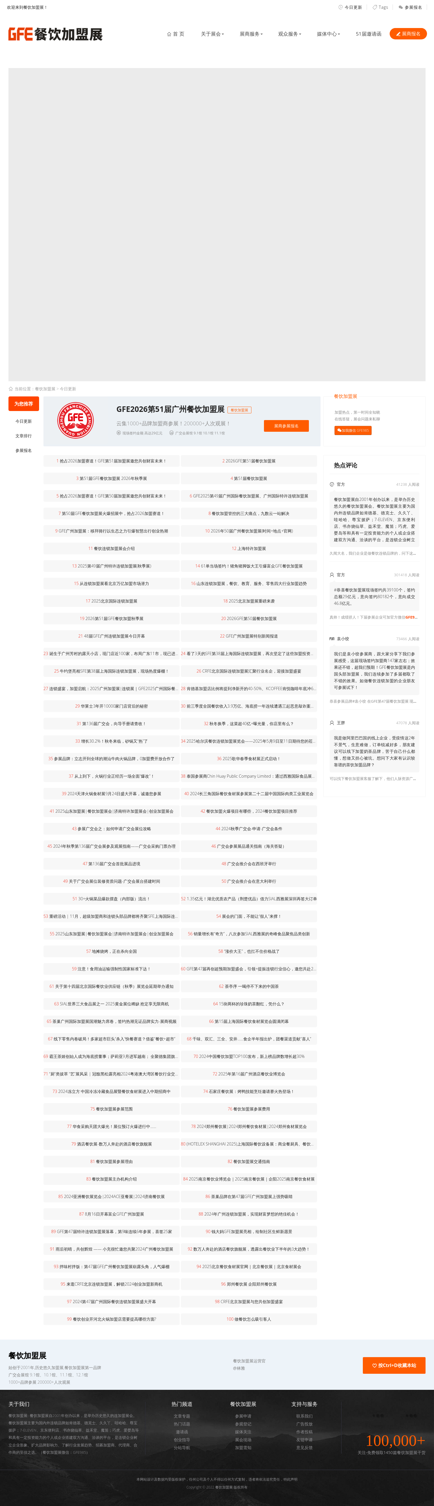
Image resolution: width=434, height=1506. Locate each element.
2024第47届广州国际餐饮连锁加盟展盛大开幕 (111, 1301)
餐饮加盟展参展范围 (111, 1109)
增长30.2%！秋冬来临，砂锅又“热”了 (111, 741)
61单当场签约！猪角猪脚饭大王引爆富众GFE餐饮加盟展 (249, 566)
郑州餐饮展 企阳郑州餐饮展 (249, 1284)
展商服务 (246, 33)
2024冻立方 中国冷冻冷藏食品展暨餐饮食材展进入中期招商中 (111, 1091)
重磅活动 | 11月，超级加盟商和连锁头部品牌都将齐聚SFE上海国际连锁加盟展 (111, 916)
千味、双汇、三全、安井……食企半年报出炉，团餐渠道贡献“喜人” (249, 1039)
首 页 (170, 33)
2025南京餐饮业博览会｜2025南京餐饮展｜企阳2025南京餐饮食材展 (249, 1179)
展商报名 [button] (408, 33)
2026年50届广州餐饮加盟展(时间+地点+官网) (249, 531)
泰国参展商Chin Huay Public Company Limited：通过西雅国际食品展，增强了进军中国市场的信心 (249, 776)
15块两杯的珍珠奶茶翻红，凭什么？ (249, 1004)
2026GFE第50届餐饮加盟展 (248, 618)
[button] (182, 421)
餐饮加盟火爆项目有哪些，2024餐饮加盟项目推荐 (249, 811)
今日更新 (350, 7)
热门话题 (182, 1424)
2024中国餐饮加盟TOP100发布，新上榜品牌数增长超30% (248, 1056)
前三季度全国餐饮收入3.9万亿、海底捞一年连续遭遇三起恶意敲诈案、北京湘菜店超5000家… (249, 706)
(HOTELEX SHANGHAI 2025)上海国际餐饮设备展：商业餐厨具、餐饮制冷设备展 (249, 1144)
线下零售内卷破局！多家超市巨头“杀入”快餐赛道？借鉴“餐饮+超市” (111, 1039)
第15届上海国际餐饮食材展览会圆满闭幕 (249, 1021)
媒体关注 (243, 1431)
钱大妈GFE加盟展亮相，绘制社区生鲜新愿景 (249, 1231)
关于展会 (207, 33)
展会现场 (243, 1439)
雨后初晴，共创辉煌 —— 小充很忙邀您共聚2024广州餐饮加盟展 (111, 1249)
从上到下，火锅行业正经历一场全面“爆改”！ (112, 776)
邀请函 (182, 1431)
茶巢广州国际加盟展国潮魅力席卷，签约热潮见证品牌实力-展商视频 (111, 1021)
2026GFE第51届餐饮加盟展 (248, 461)
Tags (380, 7)
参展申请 (243, 1416)
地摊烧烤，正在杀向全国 (111, 951)
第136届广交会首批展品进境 (112, 863)
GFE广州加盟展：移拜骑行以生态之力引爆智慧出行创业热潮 (111, 531)
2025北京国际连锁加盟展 (112, 601)
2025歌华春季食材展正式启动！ (249, 758)
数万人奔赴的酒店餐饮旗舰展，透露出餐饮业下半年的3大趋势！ (249, 1249)
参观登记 (243, 1424)
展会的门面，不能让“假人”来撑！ (249, 916)
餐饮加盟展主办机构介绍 (111, 1179)
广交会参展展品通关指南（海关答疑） (249, 846)
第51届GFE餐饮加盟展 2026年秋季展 (111, 478)
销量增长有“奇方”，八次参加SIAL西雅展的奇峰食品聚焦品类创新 (249, 933)
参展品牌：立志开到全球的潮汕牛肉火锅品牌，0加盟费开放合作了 (111, 758)
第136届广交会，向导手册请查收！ (112, 723)
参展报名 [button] (410, 7)
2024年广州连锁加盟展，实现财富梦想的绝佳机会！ (249, 1214)
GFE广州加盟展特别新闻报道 (249, 636)
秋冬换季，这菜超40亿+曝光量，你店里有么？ (249, 723)
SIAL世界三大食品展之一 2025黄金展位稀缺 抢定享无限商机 (111, 1004)
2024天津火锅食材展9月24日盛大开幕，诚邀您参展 (112, 793)
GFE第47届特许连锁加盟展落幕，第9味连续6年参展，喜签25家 (111, 1231)
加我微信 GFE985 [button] (355, 430)
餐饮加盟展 (45, 388)
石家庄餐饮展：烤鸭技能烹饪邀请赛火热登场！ (249, 1091)
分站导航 (182, 1447)
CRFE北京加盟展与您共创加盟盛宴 (249, 1301)
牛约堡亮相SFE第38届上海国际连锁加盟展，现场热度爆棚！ (111, 671)
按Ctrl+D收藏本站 (394, 1365)
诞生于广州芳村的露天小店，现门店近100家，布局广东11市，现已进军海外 (111, 653)
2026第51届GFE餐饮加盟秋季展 (111, 618)
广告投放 (304, 1424)
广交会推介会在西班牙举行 (249, 863)
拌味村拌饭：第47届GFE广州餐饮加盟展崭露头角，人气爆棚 (111, 1266)
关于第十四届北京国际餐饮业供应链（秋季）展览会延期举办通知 (112, 986)
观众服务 (286, 33)
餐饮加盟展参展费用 (249, 1109)
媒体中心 (326, 33)
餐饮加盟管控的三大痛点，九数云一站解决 (249, 513)
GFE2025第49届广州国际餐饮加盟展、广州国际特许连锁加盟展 (249, 496)
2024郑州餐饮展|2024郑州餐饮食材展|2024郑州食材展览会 (249, 1126)
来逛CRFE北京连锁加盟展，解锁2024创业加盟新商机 (111, 1284)
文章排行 (23, 435)
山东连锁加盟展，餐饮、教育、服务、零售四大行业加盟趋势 (249, 583)
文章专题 (182, 1416)
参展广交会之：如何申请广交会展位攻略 (111, 828)
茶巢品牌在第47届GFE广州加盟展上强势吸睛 (249, 1196)
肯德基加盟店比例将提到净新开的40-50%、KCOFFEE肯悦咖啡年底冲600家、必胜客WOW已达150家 (249, 688)
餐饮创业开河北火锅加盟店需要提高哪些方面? (111, 1319)
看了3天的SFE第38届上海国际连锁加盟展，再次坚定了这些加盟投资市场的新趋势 (249, 653)
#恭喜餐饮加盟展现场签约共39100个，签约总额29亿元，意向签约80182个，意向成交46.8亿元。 (374, 596)
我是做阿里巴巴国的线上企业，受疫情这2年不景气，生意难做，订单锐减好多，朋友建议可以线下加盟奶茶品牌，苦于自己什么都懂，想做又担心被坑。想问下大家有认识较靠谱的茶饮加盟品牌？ (374, 751)
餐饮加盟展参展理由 (111, 1161)
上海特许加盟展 (249, 548)
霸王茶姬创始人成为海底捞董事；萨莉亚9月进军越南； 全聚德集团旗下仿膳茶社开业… (111, 1056)
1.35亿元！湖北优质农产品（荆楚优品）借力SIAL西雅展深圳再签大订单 (249, 898)
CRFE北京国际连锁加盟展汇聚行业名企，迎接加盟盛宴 (249, 671)
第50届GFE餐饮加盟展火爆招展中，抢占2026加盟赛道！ (111, 513)
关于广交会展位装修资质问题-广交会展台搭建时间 (111, 881)
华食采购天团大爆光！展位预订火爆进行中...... (111, 1126)
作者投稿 (304, 1431)
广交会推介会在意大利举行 (249, 881)
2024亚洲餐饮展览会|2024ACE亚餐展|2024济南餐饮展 (111, 1196)
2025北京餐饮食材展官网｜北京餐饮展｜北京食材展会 (249, 1266)
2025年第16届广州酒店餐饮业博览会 (249, 1074)
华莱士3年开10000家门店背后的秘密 (111, 706)
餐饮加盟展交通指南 (249, 1161)
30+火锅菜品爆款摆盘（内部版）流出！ (112, 898)
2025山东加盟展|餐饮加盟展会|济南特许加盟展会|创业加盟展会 (111, 811)
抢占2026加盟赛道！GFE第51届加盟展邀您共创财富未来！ (111, 461)
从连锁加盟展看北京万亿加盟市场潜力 (111, 583)
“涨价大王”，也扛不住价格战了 (249, 951)
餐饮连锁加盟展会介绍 (111, 548)
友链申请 (304, 1439)
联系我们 (304, 1416)
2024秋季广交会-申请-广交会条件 (249, 828)
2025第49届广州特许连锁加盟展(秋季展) (111, 566)
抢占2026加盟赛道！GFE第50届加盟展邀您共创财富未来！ (111, 496)
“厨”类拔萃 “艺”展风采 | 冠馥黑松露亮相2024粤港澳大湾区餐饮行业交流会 (111, 1074)
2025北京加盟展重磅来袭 (249, 601)
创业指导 (182, 1439)
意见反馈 (304, 1447)
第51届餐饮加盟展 (249, 478)
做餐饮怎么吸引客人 (249, 1319)
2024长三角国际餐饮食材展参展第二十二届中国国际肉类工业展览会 (249, 793)
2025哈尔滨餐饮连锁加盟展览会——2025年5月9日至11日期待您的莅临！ (249, 741)
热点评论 (345, 465)
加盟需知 (243, 1447)
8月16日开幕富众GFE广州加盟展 (111, 1214)
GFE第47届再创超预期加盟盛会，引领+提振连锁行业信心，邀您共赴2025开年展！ (249, 968)
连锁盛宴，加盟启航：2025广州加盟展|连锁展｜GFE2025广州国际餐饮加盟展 (111, 688)
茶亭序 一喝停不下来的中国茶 (249, 986)
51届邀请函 (368, 33)
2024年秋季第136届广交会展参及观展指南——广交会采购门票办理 (112, 846)
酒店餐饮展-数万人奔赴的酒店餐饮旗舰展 (111, 1144)
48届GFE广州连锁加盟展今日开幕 (111, 636)
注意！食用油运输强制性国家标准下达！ (111, 968)
